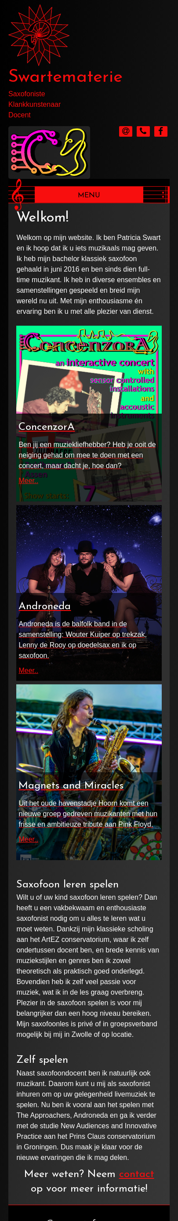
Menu (89, 195)
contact (136, 1174)
